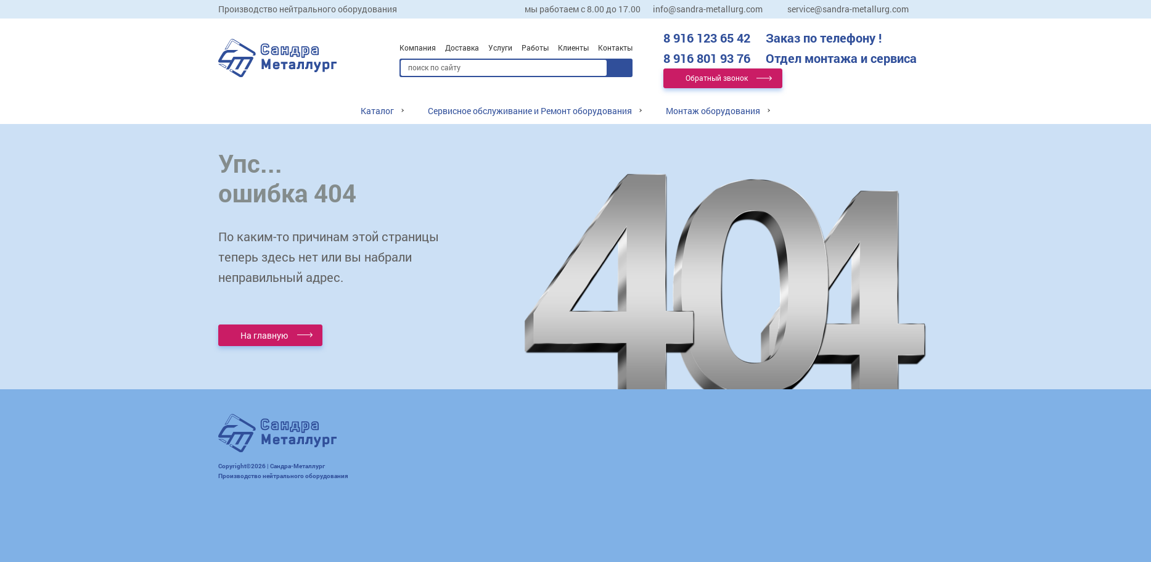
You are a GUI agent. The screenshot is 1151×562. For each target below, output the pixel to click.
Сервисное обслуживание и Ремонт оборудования (530, 111)
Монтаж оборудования (713, 111)
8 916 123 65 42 (772, 38)
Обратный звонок (717, 78)
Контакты (615, 47)
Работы (535, 47)
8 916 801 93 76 (790, 58)
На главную (264, 335)
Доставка (462, 47)
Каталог (377, 111)
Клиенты (573, 47)
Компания (417, 47)
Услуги (500, 47)
